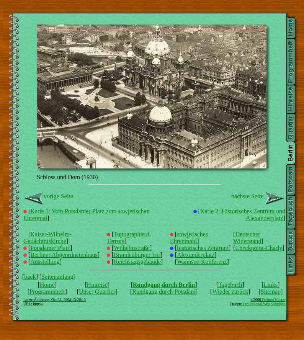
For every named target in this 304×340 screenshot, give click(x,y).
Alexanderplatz (195, 255)
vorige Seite (48, 196)
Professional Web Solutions (264, 304)
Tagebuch (230, 284)
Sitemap (271, 291)
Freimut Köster (273, 300)
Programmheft (47, 291)
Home (47, 284)
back (30, 276)
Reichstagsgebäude (137, 261)
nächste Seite (258, 196)
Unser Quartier (97, 291)
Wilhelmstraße (132, 248)
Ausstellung (44, 261)
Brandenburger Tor (137, 255)
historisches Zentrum (203, 248)
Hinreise (97, 284)
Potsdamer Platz (50, 248)
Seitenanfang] (154, 290)
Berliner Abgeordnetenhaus (64, 255)
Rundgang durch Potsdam (163, 291)
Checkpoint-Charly (259, 248)
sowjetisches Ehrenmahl (189, 237)
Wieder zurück (230, 291)
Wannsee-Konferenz (202, 261)
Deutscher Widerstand (247, 237)
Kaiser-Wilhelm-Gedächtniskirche (47, 237)
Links (271, 284)
